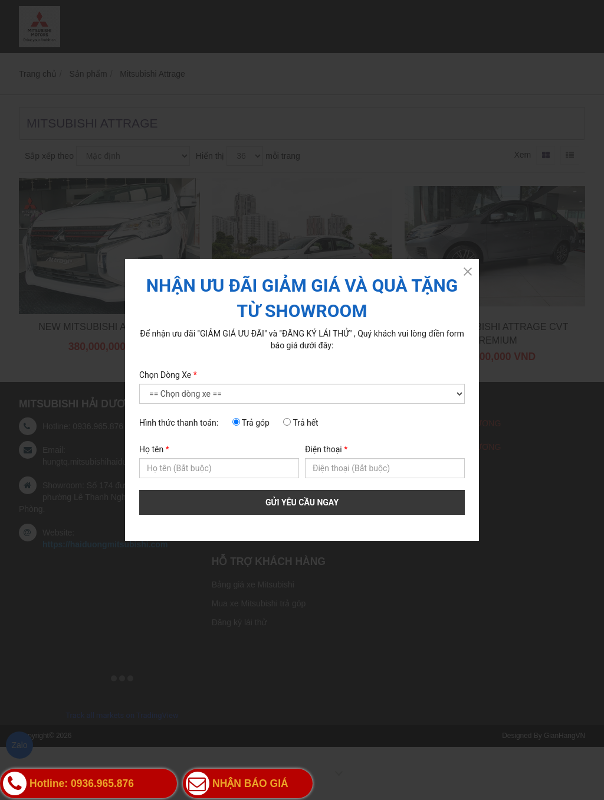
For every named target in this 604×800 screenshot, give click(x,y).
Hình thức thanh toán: (178, 422)
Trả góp (251, 422)
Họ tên (154, 449)
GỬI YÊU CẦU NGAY (302, 502)
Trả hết (300, 422)
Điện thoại (326, 449)
